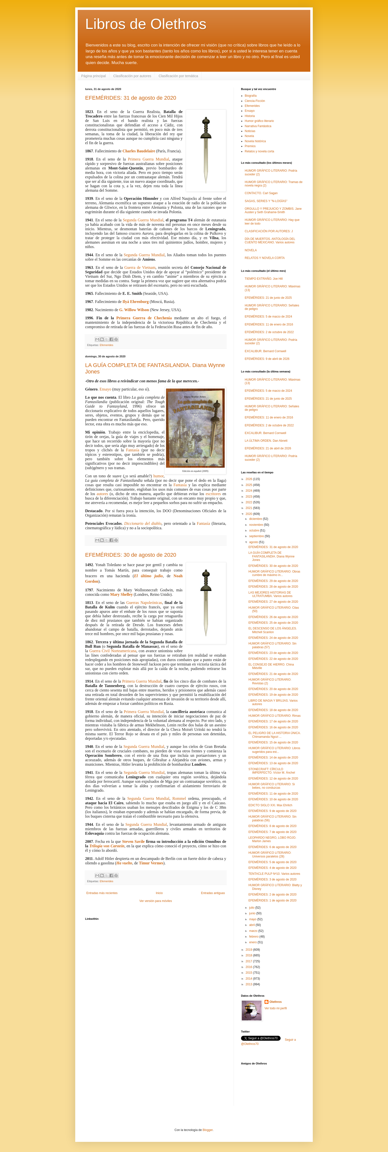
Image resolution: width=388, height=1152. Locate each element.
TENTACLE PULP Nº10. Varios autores (274, 874)
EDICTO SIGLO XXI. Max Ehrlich (270, 805)
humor (158, 476)
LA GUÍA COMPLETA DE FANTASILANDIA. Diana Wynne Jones (271, 556)
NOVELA (251, 250)
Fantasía (132, 450)
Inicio (159, 893)
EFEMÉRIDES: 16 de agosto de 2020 (273, 727)
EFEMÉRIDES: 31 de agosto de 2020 (130, 98)
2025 (249, 485)
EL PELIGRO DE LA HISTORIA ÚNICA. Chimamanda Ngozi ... (274, 734)
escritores (213, 494)
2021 (249, 508)
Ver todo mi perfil (276, 1008)
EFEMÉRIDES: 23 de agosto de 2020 (273, 653)
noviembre (256, 525)
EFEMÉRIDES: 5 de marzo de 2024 (268, 316)
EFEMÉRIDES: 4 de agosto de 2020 (272, 868)
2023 (249, 496)
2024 (249, 490)
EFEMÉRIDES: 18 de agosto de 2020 (273, 710)
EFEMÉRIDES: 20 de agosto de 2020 (273, 689)
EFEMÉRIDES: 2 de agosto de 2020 (272, 894)
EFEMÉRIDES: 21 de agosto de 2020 (273, 674)
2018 (249, 955)
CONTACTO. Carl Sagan (261, 193)
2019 (249, 949)
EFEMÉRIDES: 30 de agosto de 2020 (130, 555)
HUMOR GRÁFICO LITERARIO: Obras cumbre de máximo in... (274, 573)
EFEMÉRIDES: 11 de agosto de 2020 (273, 793)
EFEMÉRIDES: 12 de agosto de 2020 (273, 778)
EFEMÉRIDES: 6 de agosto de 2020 (272, 847)
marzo (253, 931)
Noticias (250, 131)
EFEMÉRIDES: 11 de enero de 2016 (269, 324)
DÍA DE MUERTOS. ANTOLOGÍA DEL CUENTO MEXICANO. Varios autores (270, 240)
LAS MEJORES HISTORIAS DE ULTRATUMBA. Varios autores (270, 594)
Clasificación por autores (132, 76)
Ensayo (105, 389)
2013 (249, 984)
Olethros (275, 1002)
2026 (249, 479)
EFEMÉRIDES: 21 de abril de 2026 (268, 448)
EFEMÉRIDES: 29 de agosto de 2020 (273, 581)
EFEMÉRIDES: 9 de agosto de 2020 (272, 811)
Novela (249, 136)
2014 (249, 978)
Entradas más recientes (102, 893)
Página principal (93, 76)
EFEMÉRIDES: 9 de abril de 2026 (267, 359)
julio (252, 907)
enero (253, 942)
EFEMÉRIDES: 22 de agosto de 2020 (273, 659)
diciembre (256, 519)
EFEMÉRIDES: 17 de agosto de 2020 (273, 721)
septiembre (257, 536)
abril (252, 925)
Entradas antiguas (213, 893)
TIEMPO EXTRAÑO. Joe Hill (264, 278)
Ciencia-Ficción (255, 101)
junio (252, 913)
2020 (249, 514)
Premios (250, 146)
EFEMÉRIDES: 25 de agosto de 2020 (273, 622)
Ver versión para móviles (155, 901)
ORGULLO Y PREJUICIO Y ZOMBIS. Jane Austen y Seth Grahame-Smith (273, 210)
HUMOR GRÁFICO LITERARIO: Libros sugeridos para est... (274, 749)
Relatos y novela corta (259, 151)
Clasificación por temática (178, 76)
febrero (254, 936)
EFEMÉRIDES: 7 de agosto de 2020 (272, 832)
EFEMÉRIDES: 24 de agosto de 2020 (273, 638)
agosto (254, 542)
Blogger (208, 1130)
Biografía (251, 95)
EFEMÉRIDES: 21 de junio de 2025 (268, 298)
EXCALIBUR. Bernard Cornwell (265, 351)
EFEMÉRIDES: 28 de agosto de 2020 (273, 586)
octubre (254, 530)
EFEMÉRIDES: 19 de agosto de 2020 (273, 694)
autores (102, 494)
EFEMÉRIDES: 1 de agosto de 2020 (272, 900)
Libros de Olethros (145, 24)
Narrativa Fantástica (258, 126)
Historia (250, 116)
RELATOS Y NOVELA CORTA (265, 258)
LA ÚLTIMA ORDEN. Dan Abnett (266, 440)
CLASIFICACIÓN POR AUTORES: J (269, 231)
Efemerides (106, 345)
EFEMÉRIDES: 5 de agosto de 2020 (272, 862)
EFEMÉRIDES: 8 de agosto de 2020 (272, 826)
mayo (253, 919)
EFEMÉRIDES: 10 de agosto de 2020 (273, 799)
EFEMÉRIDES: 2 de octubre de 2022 (269, 332)
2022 (249, 502)
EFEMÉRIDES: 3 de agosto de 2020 (272, 879)
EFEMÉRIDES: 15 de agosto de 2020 (273, 742)
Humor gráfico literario (259, 121)
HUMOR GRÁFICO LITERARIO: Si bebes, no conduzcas (271, 786)
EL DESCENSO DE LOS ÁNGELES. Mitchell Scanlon (272, 630)
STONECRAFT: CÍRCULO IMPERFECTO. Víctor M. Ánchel (271, 770)
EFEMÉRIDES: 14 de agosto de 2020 (273, 757)
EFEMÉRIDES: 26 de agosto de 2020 (273, 617)
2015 (249, 972)
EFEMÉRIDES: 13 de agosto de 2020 (273, 763)
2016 (249, 967)
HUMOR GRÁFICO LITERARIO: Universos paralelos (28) (269, 854)
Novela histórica (255, 141)
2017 (249, 961)
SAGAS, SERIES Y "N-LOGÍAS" (266, 201)
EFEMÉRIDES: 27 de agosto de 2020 (273, 601)
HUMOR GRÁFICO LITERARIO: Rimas (274, 715)
